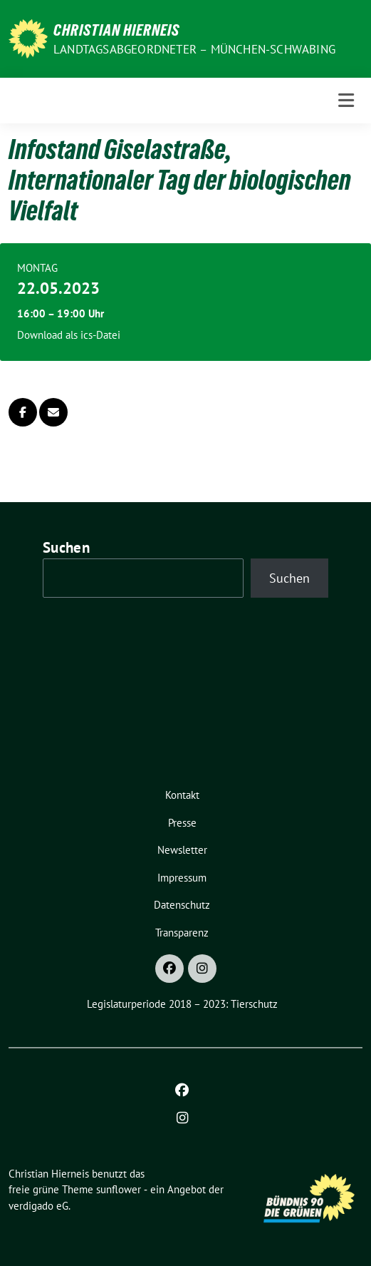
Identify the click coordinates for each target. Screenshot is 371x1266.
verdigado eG (38, 1206)
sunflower (118, 1189)
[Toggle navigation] (346, 100)
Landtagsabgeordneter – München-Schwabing (194, 49)
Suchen (66, 547)
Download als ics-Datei (68, 335)
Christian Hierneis (116, 30)
